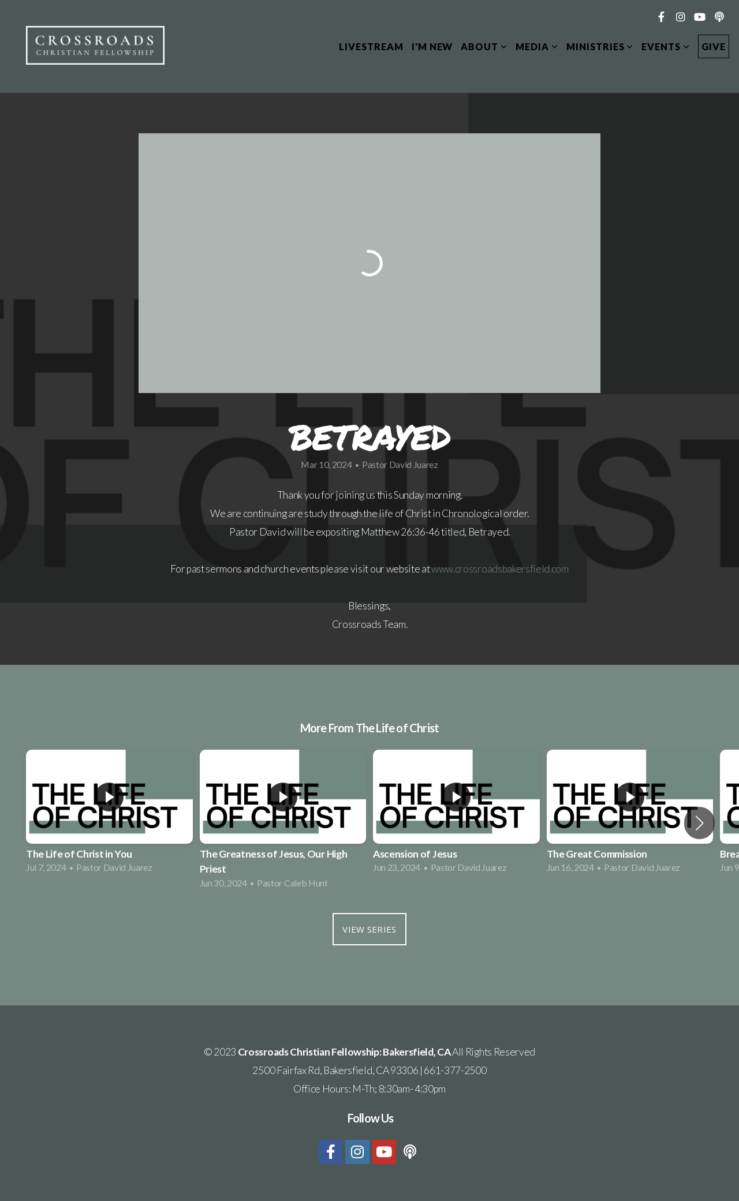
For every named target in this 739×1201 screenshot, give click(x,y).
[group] (109, 815)
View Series (369, 929)
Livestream (371, 46)
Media (537, 46)
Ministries (600, 46)
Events (665, 46)
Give (713, 46)
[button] (699, 823)
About (484, 46)
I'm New (432, 46)
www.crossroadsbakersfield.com (500, 569)
